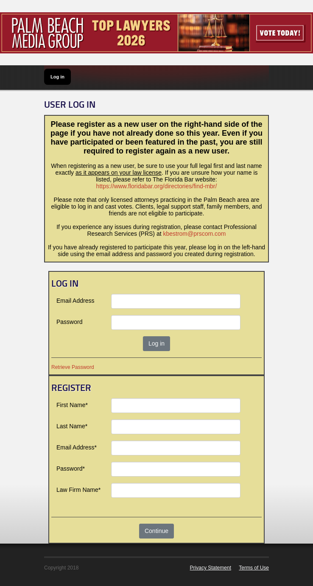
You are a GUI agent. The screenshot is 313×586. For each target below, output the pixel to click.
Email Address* (76, 447)
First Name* (72, 405)
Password (69, 321)
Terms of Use (254, 568)
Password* (70, 468)
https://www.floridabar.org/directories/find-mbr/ (156, 186)
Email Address (75, 300)
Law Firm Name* (78, 489)
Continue (156, 530)
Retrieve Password (72, 367)
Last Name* (71, 426)
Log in (57, 76)
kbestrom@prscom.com (194, 233)
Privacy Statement (210, 568)
